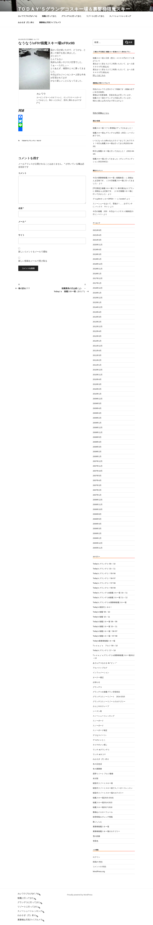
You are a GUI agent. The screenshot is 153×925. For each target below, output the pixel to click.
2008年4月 (97, 442)
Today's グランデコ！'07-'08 (104, 583)
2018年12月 (97, 264)
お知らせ (96, 682)
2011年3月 (97, 355)
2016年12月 (97, 288)
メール (22, 222)
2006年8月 (97, 514)
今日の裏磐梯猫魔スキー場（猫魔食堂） (109, 178)
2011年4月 (97, 351)
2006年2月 (97, 533)
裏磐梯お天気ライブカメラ (50, 22)
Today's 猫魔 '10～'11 (101, 617)
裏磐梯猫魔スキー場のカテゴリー (106, 831)
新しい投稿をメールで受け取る (32, 261)
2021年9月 (97, 230)
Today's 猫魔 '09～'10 (101, 612)
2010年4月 (97, 379)
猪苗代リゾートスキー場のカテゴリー (108, 793)
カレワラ (36, 39)
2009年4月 (97, 408)
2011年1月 (97, 365)
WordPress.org (99, 871)
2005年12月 (97, 543)
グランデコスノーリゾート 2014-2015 (109, 697)
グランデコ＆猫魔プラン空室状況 (106, 692)
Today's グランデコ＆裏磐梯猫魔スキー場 (109, 602)
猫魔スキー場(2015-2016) (103, 798)
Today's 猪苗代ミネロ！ (102, 607)
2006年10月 (97, 509)
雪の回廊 (96, 836)
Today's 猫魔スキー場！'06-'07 (105, 631)
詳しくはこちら (99, 75)
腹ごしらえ (97, 822)
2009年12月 (97, 399)
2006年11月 (97, 504)
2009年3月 (97, 413)
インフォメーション (101, 672)
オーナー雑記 (98, 677)
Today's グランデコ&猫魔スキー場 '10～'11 (110, 593)
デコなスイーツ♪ (99, 735)
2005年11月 (97, 548)
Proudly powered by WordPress (79, 895)
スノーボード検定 (100, 730)
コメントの (99, 867)
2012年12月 (97, 326)
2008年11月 (97, 432)
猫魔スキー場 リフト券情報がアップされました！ (113, 128)
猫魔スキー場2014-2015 (102, 802)
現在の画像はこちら (101, 113)
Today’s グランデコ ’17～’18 (104, 650)
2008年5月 (97, 437)
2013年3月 (97, 317)
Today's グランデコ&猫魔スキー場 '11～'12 (110, 597)
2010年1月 (97, 394)
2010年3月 (97, 384)
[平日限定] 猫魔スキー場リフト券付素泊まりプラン (113, 188)
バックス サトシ (102, 207)
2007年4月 (97, 480)
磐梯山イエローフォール (103, 812)
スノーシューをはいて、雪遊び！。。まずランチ (113, 204)
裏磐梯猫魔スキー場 (101, 827)
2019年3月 (97, 254)
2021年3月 (97, 240)
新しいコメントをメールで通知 (32, 252)
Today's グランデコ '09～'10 (104, 564)
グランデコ (97, 687)
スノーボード (98, 721)
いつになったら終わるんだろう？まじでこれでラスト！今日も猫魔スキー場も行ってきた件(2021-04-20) (113, 143)
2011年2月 (97, 360)
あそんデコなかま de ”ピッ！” (105, 663)
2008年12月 (97, 427)
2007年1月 (97, 495)
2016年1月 (97, 293)
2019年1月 (97, 259)
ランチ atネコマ (99, 754)
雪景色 (95, 841)
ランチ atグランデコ (101, 750)
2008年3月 (97, 447)
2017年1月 (97, 283)
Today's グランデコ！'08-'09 (104, 588)
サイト (21, 235)
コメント (22, 173)
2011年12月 (97, 346)
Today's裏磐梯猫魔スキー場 (104, 641)
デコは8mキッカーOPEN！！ (105, 199)
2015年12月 (97, 298)
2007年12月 (97, 461)
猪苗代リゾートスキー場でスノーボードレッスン (113, 788)
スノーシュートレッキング (120, 16)
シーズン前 (97, 711)
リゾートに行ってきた (95, 16)
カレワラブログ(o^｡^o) (27, 16)
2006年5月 (97, 519)
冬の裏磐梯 (97, 769)
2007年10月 (97, 471)
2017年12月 (97, 278)
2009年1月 (97, 423)
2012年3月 (97, 336)
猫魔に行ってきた (49, 16)
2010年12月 (97, 370)
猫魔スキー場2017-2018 (102, 807)
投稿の (97, 862)
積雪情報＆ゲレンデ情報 (103, 817)
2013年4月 (97, 312)
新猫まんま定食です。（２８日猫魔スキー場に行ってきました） (113, 181)
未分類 (95, 778)
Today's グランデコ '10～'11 (104, 569)
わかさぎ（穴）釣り (26, 22)
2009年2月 (97, 418)
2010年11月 (97, 375)
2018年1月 (97, 274)
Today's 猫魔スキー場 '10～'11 (105, 626)
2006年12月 (97, 500)
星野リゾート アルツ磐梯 (103, 774)
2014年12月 (97, 307)
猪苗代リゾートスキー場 (103, 783)
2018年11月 (97, 269)
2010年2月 (97, 389)
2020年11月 (97, 245)
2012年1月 (97, 341)
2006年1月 (97, 538)
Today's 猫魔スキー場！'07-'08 (105, 636)
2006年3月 (97, 528)
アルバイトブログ (100, 668)
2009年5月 (97, 403)
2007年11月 (97, 466)
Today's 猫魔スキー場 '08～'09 (105, 622)
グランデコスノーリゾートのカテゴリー (109, 701)
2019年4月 (97, 249)
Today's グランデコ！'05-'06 (104, 573)
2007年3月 (97, 485)
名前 (21, 208)
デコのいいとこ (99, 740)
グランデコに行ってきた (71, 16)
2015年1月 (97, 302)
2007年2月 (97, 490)
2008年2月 (97, 452)
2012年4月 (97, 331)
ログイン (96, 857)
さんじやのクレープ (101, 706)
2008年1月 (97, 456)
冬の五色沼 (97, 764)
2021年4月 (97, 235)
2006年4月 (97, 524)
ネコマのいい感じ (100, 745)
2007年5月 (97, 476)
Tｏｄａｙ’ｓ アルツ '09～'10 (105, 646)
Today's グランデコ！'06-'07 (31, 140)
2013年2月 (97, 322)
